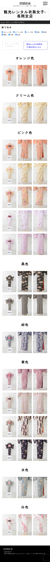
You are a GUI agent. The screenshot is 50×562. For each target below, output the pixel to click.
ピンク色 (29, 32)
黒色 (37, 32)
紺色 (44, 32)
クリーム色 (18, 32)
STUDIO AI (8, 549)
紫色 (4, 35)
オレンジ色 (6, 32)
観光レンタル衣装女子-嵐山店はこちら (34, 45)
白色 (17, 35)
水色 (11, 35)
